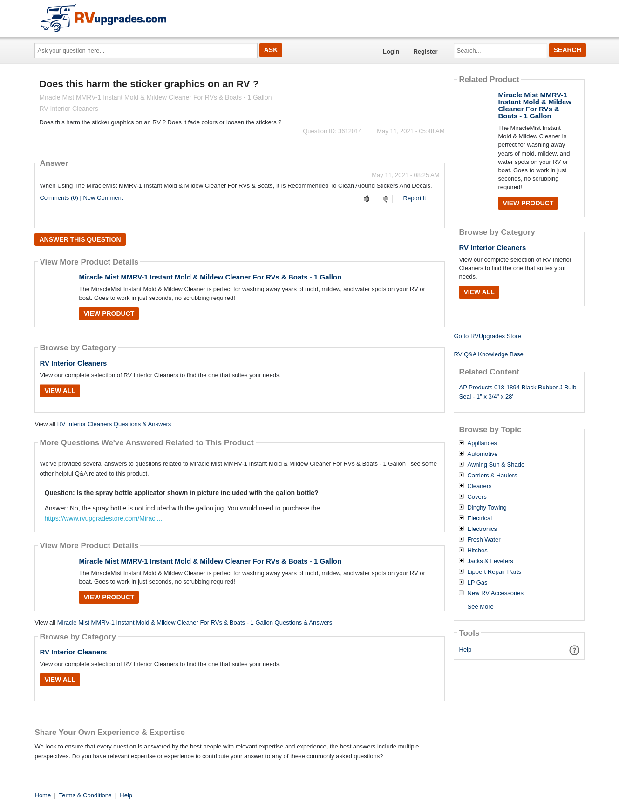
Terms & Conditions (85, 795)
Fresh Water (483, 540)
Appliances (482, 443)
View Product (108, 313)
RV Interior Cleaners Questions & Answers (114, 424)
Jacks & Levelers (490, 561)
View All (59, 390)
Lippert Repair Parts (494, 572)
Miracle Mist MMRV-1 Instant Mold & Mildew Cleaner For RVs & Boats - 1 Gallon (210, 277)
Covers (476, 497)
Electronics (482, 529)
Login (391, 51)
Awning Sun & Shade (495, 465)
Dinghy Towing (486, 507)
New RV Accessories (495, 593)
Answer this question (80, 239)
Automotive (482, 454)
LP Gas (477, 582)
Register (425, 51)
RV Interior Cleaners (73, 363)
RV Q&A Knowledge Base (488, 354)
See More (480, 606)
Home (43, 795)
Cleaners (479, 486)
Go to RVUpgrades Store (487, 336)
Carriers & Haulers (492, 475)
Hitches (477, 550)
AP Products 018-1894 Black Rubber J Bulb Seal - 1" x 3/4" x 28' (517, 392)
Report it (414, 198)
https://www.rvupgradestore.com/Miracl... (103, 518)
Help (465, 649)
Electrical (479, 518)
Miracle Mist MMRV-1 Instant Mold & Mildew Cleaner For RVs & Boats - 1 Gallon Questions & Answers (195, 622)
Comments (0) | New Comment (81, 197)
